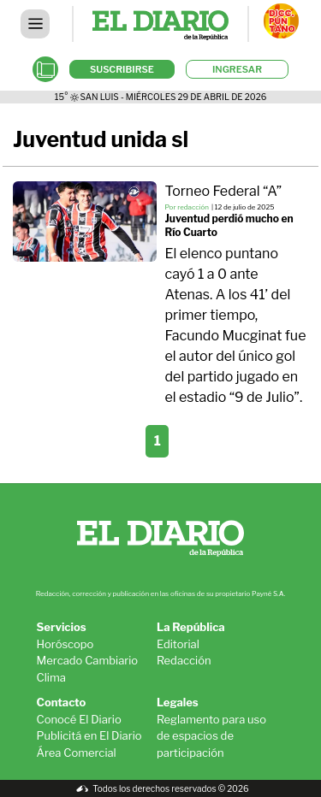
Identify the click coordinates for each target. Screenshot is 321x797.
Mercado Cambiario (88, 660)
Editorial (178, 644)
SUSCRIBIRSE (122, 69)
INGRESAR (237, 69)
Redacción (184, 660)
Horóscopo (65, 644)
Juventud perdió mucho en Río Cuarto (229, 225)
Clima (51, 677)
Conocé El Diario (79, 719)
